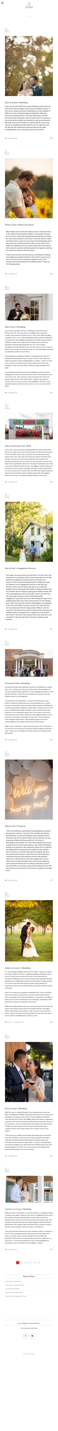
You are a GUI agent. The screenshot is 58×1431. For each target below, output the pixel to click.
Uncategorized (12, 138)
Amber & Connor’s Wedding (17, 968)
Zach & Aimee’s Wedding (16, 102)
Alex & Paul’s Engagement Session (20, 568)
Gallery (9, 1022)
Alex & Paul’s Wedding (15, 327)
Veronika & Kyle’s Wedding (17, 683)
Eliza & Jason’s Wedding (16, 1108)
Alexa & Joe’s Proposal (15, 826)
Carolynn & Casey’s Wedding (18, 1209)
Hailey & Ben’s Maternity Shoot (19, 225)
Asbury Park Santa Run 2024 (18, 446)
